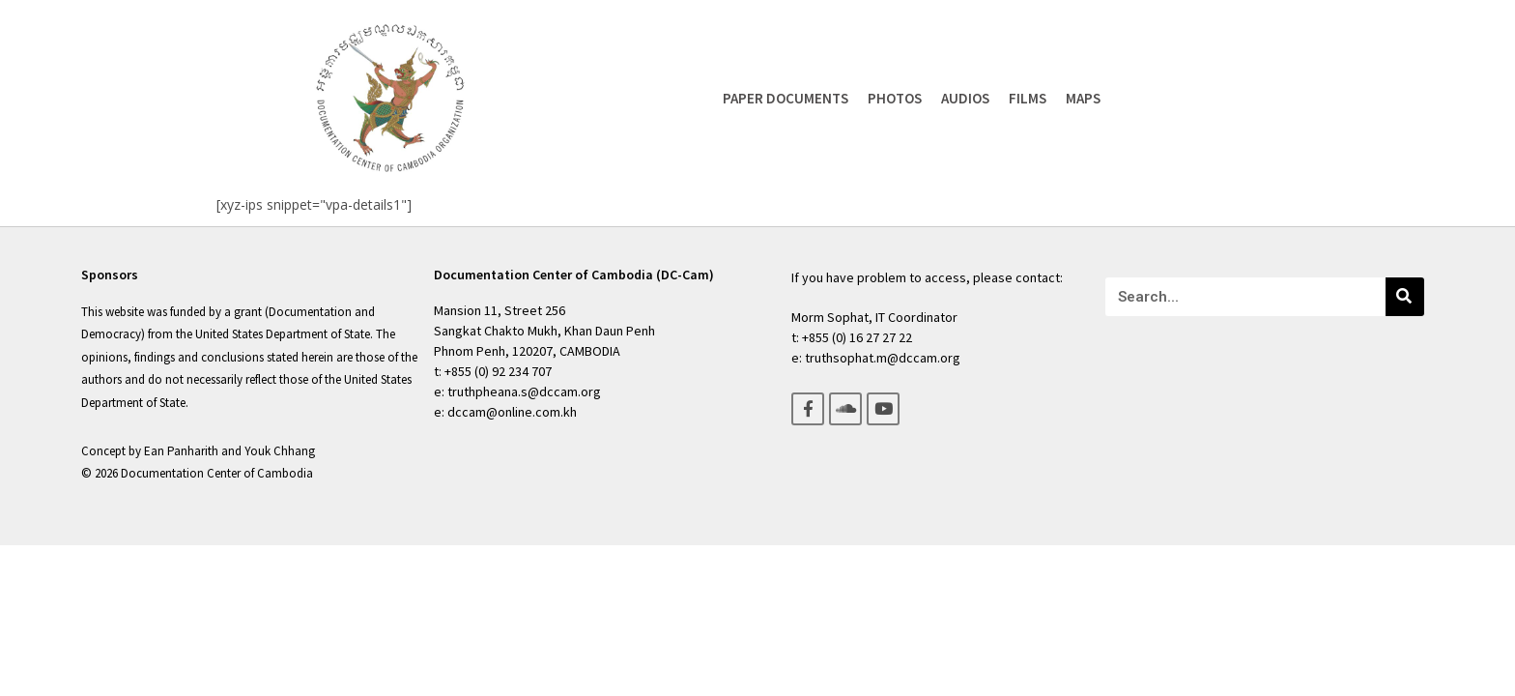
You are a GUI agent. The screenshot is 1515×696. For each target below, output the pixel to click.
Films (1027, 98)
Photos (895, 98)
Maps (1083, 98)
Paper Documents (785, 98)
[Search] (1405, 296)
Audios (965, 98)
